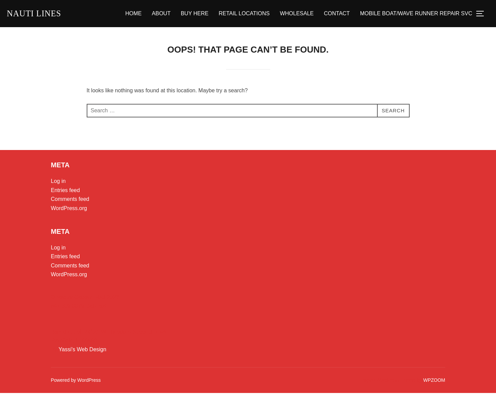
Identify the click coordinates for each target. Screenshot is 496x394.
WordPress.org (69, 209)
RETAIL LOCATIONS (244, 14)
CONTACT (337, 14)
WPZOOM (434, 381)
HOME (133, 14)
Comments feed (70, 200)
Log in (58, 182)
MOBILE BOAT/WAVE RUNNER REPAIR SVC (416, 14)
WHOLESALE (297, 14)
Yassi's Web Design (82, 350)
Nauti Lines (36, 14)
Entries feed (65, 191)
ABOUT (161, 14)
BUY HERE (195, 14)
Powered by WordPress (76, 381)
